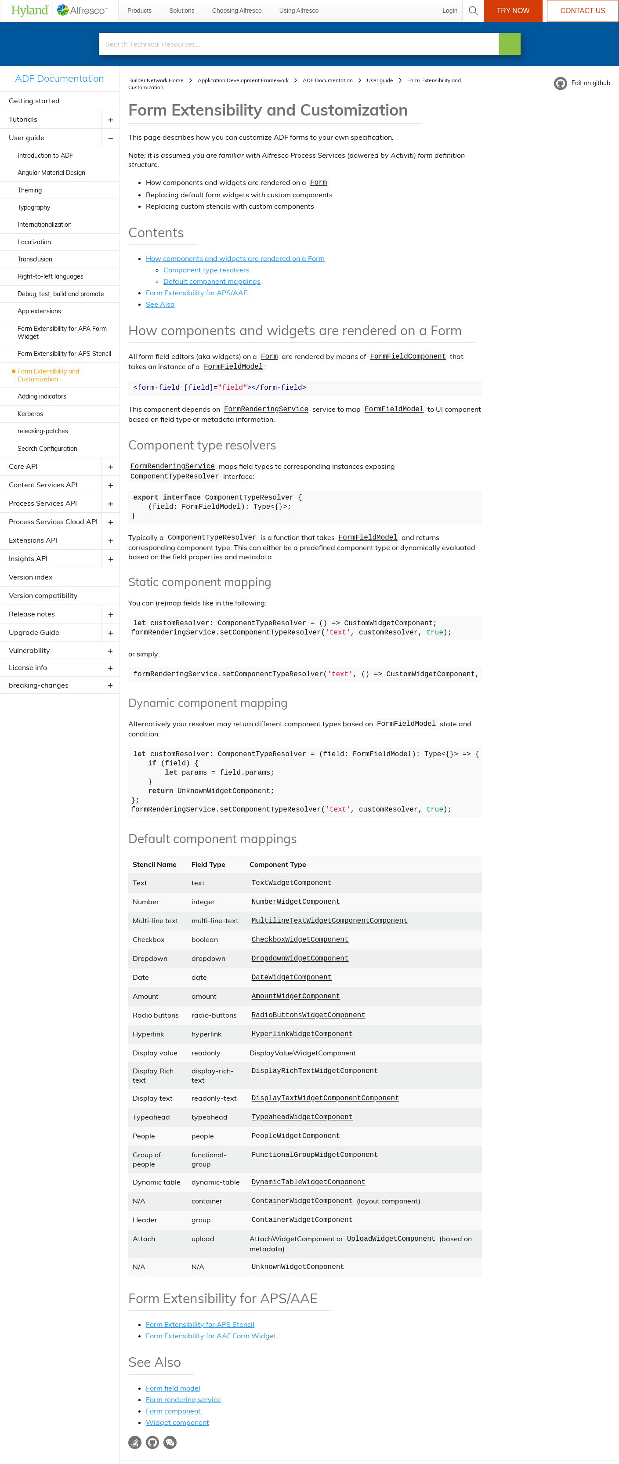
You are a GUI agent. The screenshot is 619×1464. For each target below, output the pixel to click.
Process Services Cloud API (53, 521)
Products (139, 10)
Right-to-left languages (50, 276)
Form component (173, 1388)
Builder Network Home (156, 80)
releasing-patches (43, 431)
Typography (34, 207)
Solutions (182, 10)
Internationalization (45, 224)
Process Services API (43, 503)
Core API (23, 466)
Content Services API (43, 484)
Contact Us (582, 10)
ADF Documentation (59, 78)
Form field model (173, 1366)
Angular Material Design (51, 173)
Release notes (32, 613)
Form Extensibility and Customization (48, 375)
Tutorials (23, 119)
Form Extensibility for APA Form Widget (62, 333)
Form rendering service (183, 1377)
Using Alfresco (299, 10)
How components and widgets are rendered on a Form (235, 257)
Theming (30, 190)
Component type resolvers (206, 269)
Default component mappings (212, 280)
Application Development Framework (243, 80)
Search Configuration (47, 449)
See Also (160, 303)
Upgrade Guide (34, 632)
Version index (31, 577)
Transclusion (35, 259)
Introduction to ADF (45, 155)
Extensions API (33, 540)
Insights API (28, 558)
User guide (26, 137)
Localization (34, 242)
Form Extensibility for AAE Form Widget (211, 1313)
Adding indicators (42, 396)
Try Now (513, 10)
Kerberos (30, 414)
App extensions (39, 311)
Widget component (177, 1400)
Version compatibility (43, 595)
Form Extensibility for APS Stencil (64, 354)
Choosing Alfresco (237, 10)
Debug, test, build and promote (61, 294)
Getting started (34, 100)
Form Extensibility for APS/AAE (196, 291)
